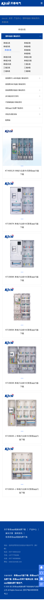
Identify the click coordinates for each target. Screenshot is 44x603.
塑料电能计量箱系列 (31, 18)
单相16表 (7, 64)
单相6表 (5, 22)
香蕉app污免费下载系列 (14, 108)
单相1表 (6, 43)
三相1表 (27, 64)
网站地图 (4, 601)
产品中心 (17, 18)
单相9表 (27, 54)
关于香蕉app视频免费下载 (15, 529)
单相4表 (27, 46)
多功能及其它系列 (12, 96)
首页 (11, 18)
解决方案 (9, 533)
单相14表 (7, 61)
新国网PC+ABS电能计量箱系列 (16, 78)
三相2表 (6, 68)
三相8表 (27, 71)
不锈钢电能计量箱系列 (13, 102)
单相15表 (28, 61)
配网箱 (7, 120)
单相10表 (7, 57)
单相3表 (6, 46)
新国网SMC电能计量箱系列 (15, 84)
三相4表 (27, 68)
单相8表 (27, 50)
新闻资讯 (18, 533)
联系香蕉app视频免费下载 (17, 537)
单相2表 (27, 43)
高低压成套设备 (11, 114)
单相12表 (28, 57)
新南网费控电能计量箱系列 (15, 90)
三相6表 (6, 71)
